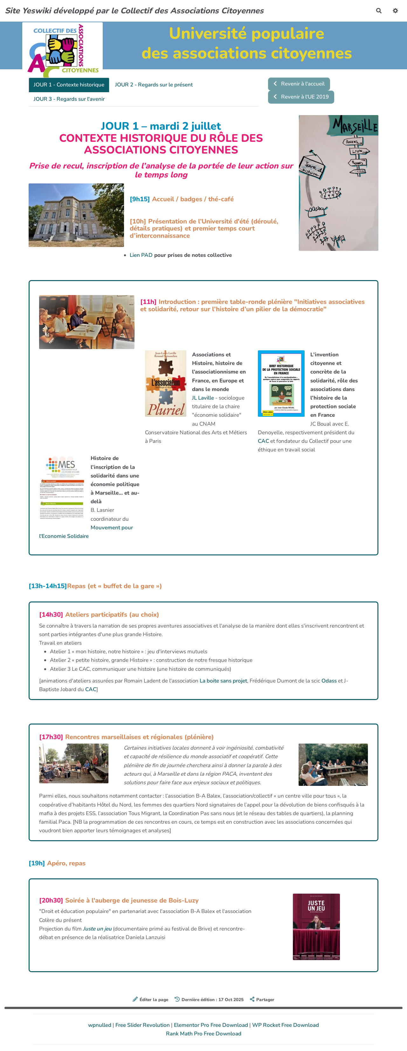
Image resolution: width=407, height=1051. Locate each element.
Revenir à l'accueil (299, 83)
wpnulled (100, 1025)
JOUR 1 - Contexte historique (69, 84)
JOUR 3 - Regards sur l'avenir (69, 99)
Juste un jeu (98, 928)
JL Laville (203, 398)
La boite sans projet (223, 680)
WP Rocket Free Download (285, 1025)
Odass (329, 680)
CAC (263, 441)
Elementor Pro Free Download (211, 1025)
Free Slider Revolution (143, 1025)
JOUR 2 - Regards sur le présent (154, 84)
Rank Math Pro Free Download (203, 1033)
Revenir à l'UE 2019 (301, 96)
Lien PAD (141, 255)
